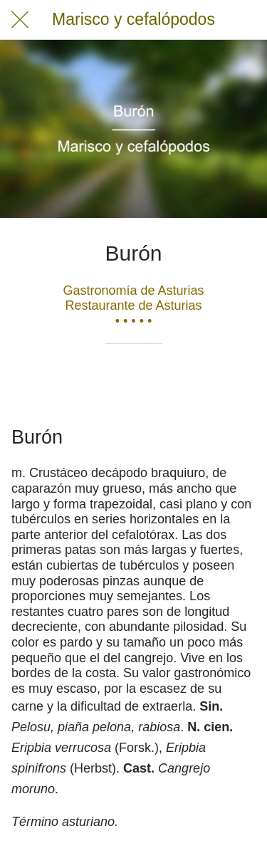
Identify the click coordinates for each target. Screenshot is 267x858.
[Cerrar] (19, 19)
